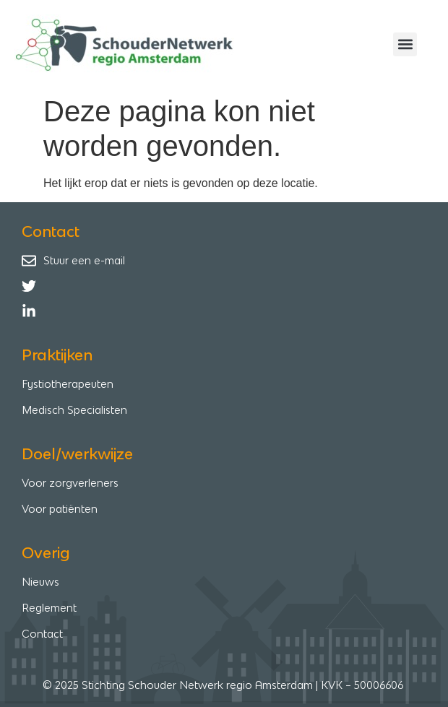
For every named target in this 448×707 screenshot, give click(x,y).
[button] (405, 44)
